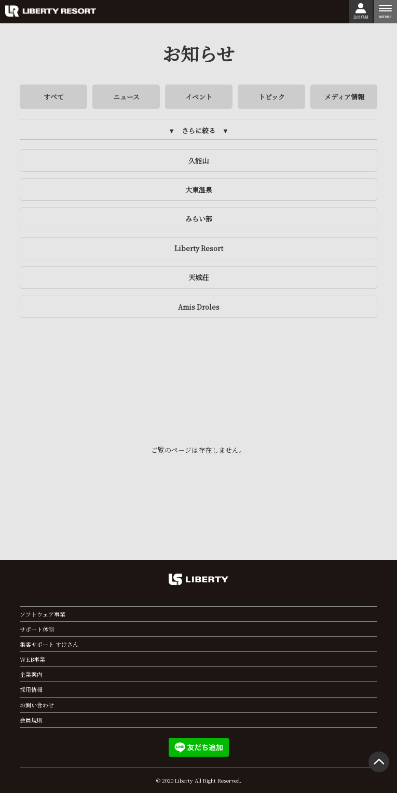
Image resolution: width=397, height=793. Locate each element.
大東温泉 (198, 189)
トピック (271, 97)
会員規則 (31, 720)
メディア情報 (344, 97)
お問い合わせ (37, 705)
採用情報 (31, 689)
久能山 (198, 160)
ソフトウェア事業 (42, 614)
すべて (54, 97)
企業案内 (31, 674)
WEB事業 (32, 659)
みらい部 (198, 219)
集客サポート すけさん (49, 644)
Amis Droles (199, 307)
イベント (198, 97)
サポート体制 (37, 629)
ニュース (126, 97)
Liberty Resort (198, 248)
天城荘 (198, 277)
